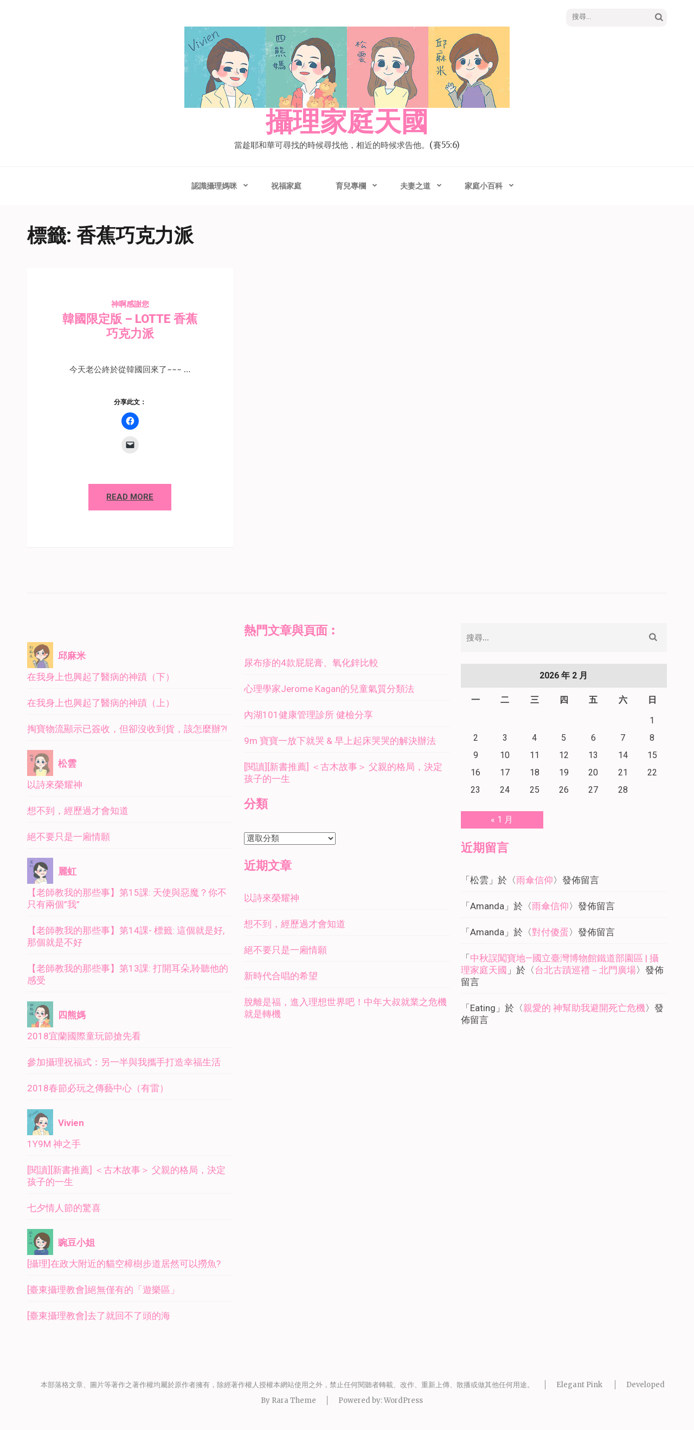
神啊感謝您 (130, 304)
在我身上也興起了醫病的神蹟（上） (101, 702)
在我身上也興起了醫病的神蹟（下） (101, 676)
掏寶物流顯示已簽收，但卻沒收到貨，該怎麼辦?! (127, 728)
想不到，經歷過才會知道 (77, 810)
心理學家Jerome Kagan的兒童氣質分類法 (329, 688)
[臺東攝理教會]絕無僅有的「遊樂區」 (103, 1289)
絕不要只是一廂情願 (68, 836)
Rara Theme (294, 1400)
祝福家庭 (286, 186)
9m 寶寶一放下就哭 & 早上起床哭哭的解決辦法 (340, 740)
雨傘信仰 (534, 880)
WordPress (403, 1400)
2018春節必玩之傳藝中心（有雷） (98, 1088)
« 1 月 (502, 819)
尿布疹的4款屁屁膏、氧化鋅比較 (311, 662)
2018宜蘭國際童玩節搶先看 (84, 1036)
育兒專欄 (351, 186)
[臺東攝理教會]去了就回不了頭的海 (98, 1315)
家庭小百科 (484, 186)
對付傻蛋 (550, 932)
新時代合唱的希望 (281, 975)
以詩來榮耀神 (54, 784)
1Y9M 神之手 (54, 1143)
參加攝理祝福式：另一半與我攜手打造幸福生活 (124, 1062)
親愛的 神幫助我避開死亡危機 (584, 1007)
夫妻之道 (415, 186)
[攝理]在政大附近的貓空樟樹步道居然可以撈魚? (124, 1263)
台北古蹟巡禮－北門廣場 (585, 970)
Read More (129, 497)
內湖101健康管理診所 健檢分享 (308, 714)
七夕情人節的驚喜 (64, 1207)
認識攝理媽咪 (214, 186)
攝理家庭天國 (347, 122)
